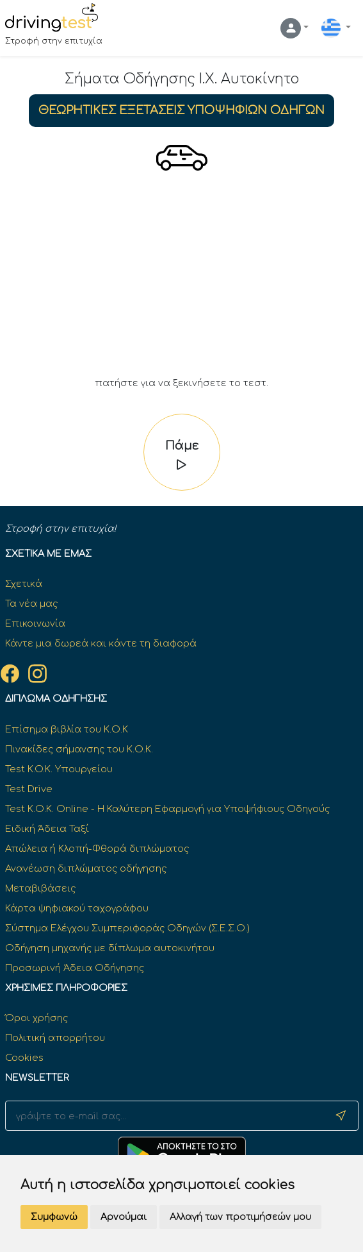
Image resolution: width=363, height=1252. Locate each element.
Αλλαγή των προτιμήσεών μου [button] (240, 1217)
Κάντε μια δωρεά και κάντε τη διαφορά (101, 643)
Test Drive (28, 789)
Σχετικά (23, 584)
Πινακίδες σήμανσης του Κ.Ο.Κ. (79, 749)
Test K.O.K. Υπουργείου (59, 769)
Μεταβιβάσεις (40, 888)
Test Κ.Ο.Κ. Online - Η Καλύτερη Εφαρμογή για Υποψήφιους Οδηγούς (167, 809)
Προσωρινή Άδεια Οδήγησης (74, 968)
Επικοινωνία (35, 623)
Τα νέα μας (31, 603)
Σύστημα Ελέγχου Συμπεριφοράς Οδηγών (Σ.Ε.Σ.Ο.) (127, 928)
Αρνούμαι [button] (124, 1217)
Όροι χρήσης (36, 1018)
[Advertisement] (182, 279)
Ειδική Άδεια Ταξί (47, 829)
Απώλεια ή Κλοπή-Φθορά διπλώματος (97, 848)
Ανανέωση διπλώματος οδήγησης (85, 868)
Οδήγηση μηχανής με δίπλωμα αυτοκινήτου (109, 948)
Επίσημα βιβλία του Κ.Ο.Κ (66, 729)
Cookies (24, 1058)
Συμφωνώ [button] (54, 1217)
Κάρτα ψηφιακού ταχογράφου (77, 908)
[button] (294, 28)
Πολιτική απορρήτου (55, 1038)
